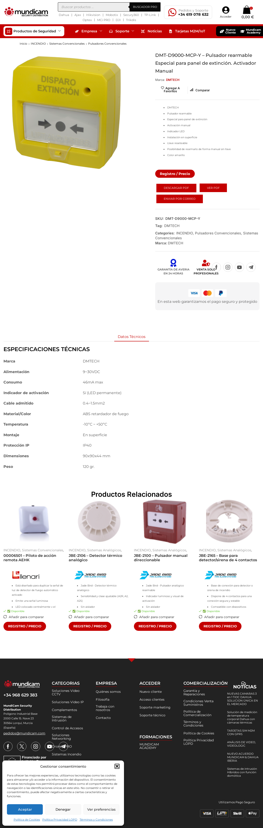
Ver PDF (213, 188)
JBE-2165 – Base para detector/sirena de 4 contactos (228, 557)
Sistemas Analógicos (104, 550)
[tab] (131, 337)
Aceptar (25, 809)
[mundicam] (21, 684)
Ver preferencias (101, 809)
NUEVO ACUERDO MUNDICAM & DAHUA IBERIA (243, 757)
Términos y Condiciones (96, 819)
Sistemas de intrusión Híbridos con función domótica (242, 772)
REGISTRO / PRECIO (24, 626)
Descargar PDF (176, 188)
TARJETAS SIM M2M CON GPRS (241, 732)
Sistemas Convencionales (67, 43)
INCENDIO (38, 43)
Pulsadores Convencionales (107, 43)
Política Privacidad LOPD (59, 819)
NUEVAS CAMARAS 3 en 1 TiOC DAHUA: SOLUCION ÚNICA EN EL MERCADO (242, 699)
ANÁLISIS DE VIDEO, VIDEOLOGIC (241, 743)
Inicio (23, 43)
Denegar (63, 809)
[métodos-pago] (230, 813)
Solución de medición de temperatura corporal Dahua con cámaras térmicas (242, 717)
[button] (117, 766)
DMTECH (171, 226)
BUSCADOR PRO (145, 7)
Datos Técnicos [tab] (131, 336)
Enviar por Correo (179, 198)
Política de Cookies (27, 819)
